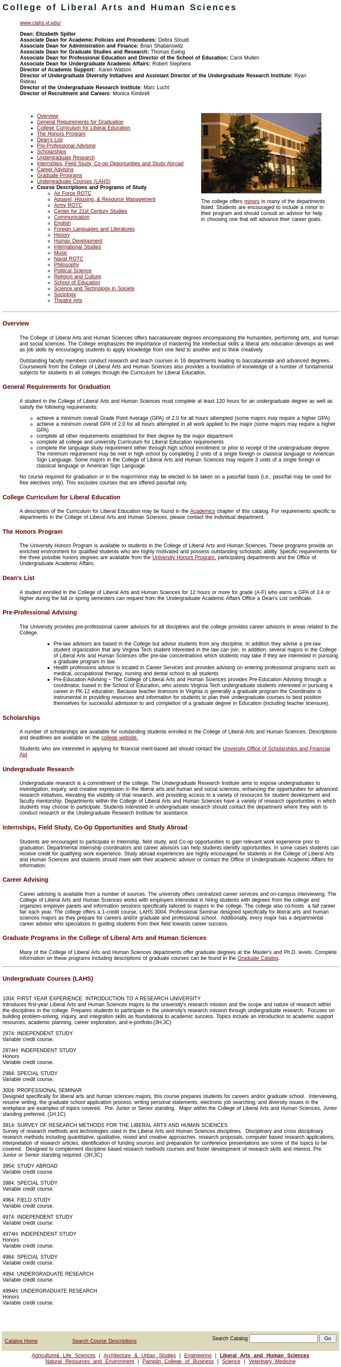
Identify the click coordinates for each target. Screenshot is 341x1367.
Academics (202, 511)
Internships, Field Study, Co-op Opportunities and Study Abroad (110, 164)
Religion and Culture (77, 277)
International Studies (77, 247)
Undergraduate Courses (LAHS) (74, 181)
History (62, 235)
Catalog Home (21, 1341)
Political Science (72, 271)
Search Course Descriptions (104, 1341)
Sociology (65, 294)
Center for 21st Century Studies (90, 211)
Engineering (197, 1356)
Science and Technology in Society (94, 289)
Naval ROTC (68, 259)
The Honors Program (61, 134)
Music (60, 253)
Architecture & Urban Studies (140, 1356)
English (62, 223)
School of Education (77, 283)
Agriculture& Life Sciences (64, 1356)
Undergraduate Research (66, 158)
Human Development (78, 241)
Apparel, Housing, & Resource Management (105, 199)
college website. (119, 738)
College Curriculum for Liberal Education (83, 128)
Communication (71, 217)
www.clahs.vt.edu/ (40, 23)
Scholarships (51, 152)
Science (231, 1361)
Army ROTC (68, 205)
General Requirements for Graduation (80, 122)
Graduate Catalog (258, 958)
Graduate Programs (59, 175)
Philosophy (66, 265)
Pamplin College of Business (178, 1361)
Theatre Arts (68, 300)
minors (252, 201)
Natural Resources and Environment (89, 1361)
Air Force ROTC (72, 193)
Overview (47, 116)
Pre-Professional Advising (66, 146)
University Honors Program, (184, 557)
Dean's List (50, 140)
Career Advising (55, 170)
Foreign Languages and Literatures (94, 229)
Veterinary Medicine (272, 1361)
